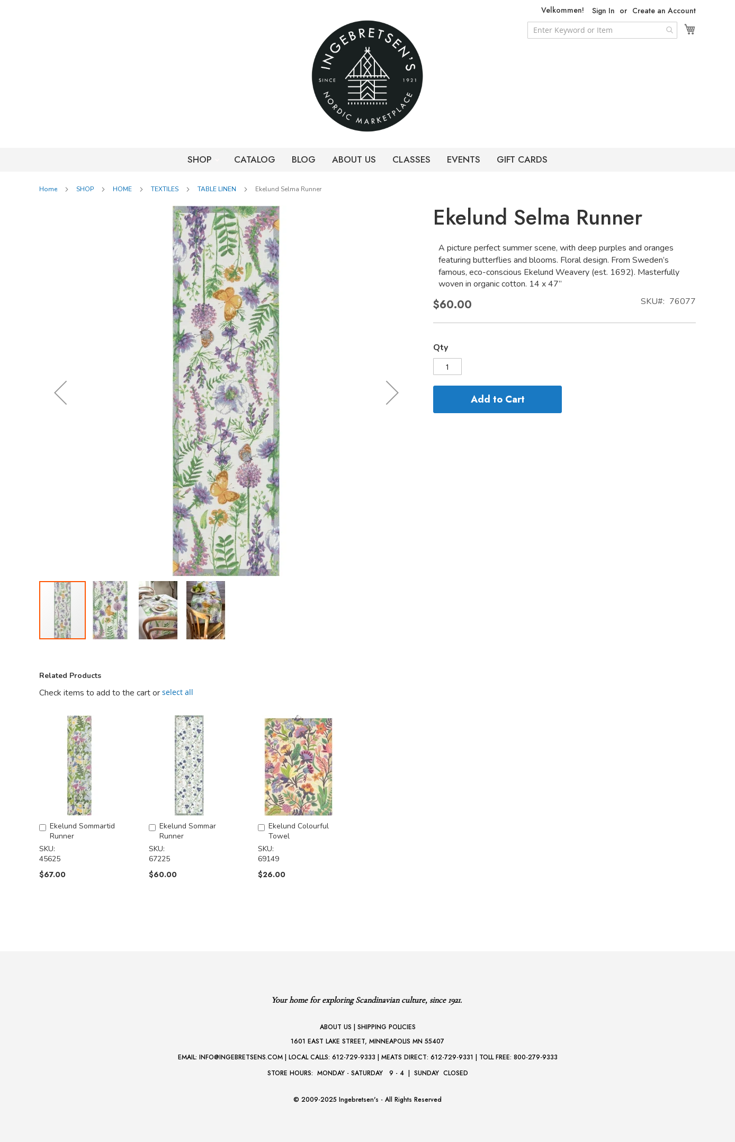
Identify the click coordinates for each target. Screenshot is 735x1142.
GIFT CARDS (522, 159)
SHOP (200, 159)
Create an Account (664, 11)
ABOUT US (354, 159)
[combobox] (602, 30)
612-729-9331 (452, 1057)
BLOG (304, 159)
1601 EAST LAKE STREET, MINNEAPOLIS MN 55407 (367, 1041)
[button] (60, 393)
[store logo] (367, 76)
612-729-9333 (353, 1057)
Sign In (603, 11)
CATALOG (254, 159)
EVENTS (463, 159)
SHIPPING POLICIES (386, 1027)
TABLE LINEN (217, 189)
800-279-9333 (536, 1057)
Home (48, 189)
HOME (122, 189)
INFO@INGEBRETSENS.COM (241, 1057)
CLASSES (411, 159)
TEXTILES (164, 189)
